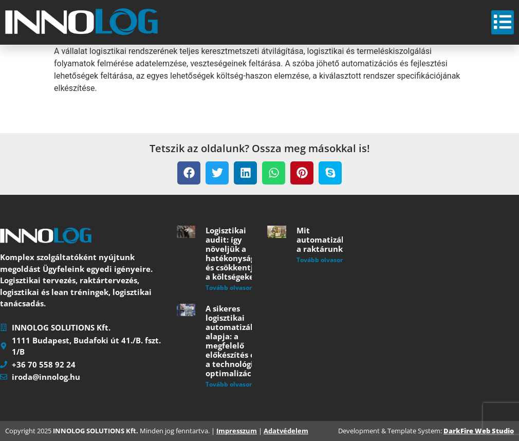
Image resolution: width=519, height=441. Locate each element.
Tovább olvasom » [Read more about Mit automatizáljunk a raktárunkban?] (323, 259)
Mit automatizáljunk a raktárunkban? (328, 239)
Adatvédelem (286, 430)
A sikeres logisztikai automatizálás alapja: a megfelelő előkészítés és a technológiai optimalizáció (233, 340)
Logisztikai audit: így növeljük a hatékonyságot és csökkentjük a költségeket (234, 253)
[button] (188, 173)
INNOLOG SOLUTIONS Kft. (95, 430)
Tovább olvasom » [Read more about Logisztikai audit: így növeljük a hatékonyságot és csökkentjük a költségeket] (233, 287)
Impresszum (236, 430)
